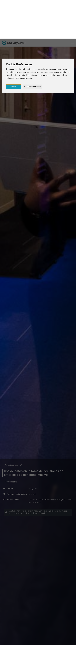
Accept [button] (13, 47)
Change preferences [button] (32, 47)
